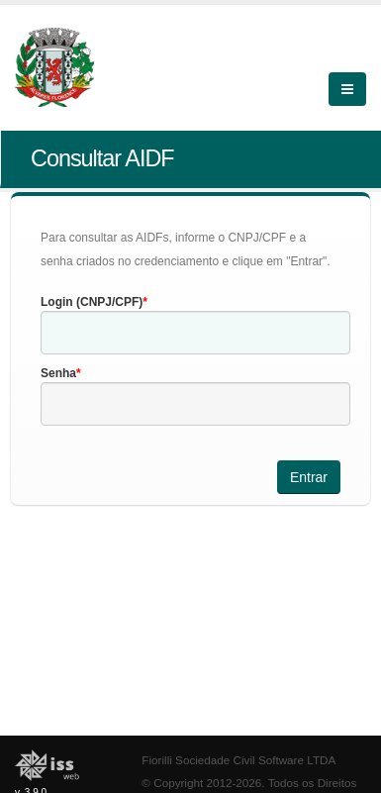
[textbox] (195, 332)
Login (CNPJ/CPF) (92, 302)
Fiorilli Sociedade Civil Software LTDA (238, 759)
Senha (58, 373)
